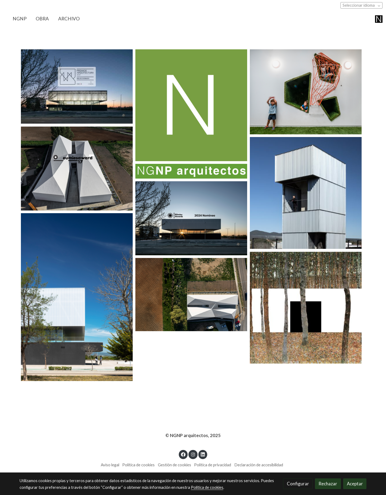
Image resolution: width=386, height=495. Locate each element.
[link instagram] (193, 454)
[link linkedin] (203, 454)
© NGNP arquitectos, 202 (191, 435)
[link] (379, 19)
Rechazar (327, 483)
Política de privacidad (212, 465)
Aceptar (355, 483)
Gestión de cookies (174, 465)
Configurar (298, 483)
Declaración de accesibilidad (258, 465)
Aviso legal (110, 465)
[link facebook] (183, 454)
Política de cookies (138, 465)
